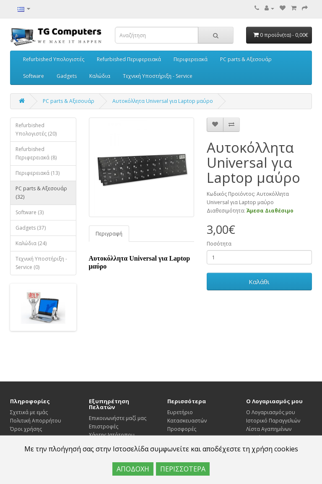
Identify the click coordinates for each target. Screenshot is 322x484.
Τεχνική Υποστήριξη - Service (157, 75)
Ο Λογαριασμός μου (270, 412)
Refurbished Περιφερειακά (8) (36, 153)
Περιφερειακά (191, 59)
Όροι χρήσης (26, 429)
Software (33, 75)
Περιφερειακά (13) (38, 173)
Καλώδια (99, 75)
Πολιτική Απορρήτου (35, 420)
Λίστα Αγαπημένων (268, 429)
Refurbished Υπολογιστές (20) (36, 129)
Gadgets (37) (31, 227)
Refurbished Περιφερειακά (129, 59)
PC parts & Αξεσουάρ (246, 59)
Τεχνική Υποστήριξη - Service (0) (41, 263)
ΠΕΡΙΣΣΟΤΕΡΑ (182, 469)
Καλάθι (259, 281)
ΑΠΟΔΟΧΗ (133, 469)
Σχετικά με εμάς (29, 412)
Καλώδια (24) (31, 243)
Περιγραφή (109, 233)
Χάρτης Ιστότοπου (112, 434)
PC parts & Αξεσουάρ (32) (41, 192)
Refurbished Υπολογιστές (53, 59)
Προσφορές (181, 429)
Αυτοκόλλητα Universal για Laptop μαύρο (162, 101)
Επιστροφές (103, 426)
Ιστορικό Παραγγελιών (273, 420)
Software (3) (30, 212)
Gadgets (67, 75)
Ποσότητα (219, 243)
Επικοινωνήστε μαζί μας (117, 418)
